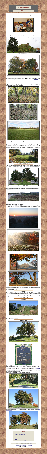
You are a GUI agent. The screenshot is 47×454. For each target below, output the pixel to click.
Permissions (30, 443)
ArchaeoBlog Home (24, 440)
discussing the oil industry (37, 368)
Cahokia (16, 439)
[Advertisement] (23, 2)
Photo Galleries (24, 445)
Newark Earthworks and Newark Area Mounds (20, 434)
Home (16, 445)
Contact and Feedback (29, 445)
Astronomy (21, 445)
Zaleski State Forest (36, 79)
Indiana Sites (16, 437)
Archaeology (18, 445)
